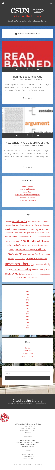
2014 (27, 322)
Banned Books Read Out (27, 53)
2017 (27, 314)
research (22, 145)
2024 (27, 294)
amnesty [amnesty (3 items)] (8, 222)
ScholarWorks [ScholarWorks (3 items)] (39, 264)
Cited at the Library (27, 400)
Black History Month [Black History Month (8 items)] (35, 229)
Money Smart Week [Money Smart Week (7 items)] (25, 249)
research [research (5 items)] (43, 258)
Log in (27, 348)
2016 (27, 317)
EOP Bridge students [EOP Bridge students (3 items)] (43, 236)
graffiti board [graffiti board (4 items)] (11, 245)
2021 (27, 303)
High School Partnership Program (27, 195)
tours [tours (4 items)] (23, 274)
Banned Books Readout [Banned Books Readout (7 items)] (23, 225)
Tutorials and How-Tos (27, 200)
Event (22, 79)
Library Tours (27, 192)
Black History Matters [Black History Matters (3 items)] (17, 230)
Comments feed (27, 353)
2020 (27, 305)
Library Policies (27, 454)
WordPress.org (27, 356)
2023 (27, 297)
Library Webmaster (27, 456)
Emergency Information (28, 440)
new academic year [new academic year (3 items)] (28, 254)
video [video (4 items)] (37, 274)
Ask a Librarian (28, 459)
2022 (27, 300)
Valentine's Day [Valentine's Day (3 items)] (30, 274)
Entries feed (27, 350)
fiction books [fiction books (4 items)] (15, 241)
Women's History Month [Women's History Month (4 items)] (29, 277)
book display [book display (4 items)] (23, 232)
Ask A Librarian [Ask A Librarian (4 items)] (32, 221)
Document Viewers (27, 447)
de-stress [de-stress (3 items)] (25, 236)
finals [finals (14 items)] (24, 241)
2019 (27, 308)
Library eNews (27, 186)
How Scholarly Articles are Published (27, 120)
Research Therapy (36, 145)
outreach (28, 79)
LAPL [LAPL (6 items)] (18, 245)
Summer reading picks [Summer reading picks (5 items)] (41, 269)
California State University (27, 444)
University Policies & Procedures (27, 442)
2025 (27, 291)
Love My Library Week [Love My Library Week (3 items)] (28, 245)
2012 (27, 328)
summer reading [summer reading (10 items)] (21, 269)
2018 (27, 311)
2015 (27, 319)
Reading (39, 79)
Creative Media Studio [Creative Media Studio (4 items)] (36, 232)
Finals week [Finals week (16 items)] (36, 241)
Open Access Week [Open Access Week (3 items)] (19, 259)
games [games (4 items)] (46, 241)
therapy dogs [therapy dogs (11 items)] (13, 273)
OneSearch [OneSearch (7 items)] (40, 254)
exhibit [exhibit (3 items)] (8, 241)
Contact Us (27, 433)
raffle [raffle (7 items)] (28, 258)
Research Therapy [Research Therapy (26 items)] (19, 263)
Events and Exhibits (27, 189)
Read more (29, 98)
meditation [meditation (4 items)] (39, 245)
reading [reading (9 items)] (35, 258)
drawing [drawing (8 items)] (32, 235)
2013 (27, 325)
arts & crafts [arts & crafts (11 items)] (19, 221)
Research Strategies (27, 197)
